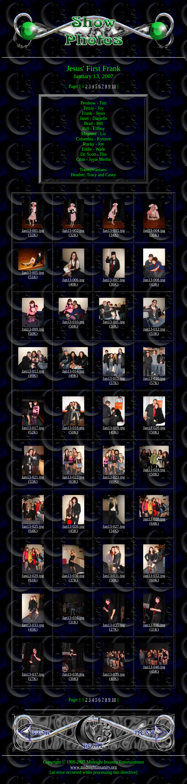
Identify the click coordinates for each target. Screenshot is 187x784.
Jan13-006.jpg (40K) (73, 280)
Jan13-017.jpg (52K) (33, 428)
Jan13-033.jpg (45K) (33, 625)
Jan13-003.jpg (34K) (114, 231)
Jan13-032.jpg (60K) (154, 576)
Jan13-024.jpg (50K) (154, 470)
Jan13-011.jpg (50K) (113, 322)
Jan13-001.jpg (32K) (33, 231)
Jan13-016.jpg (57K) (154, 379)
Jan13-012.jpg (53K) (154, 330)
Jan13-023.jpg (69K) (114, 478)
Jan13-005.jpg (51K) (32, 273)
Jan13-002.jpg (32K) (73, 231)
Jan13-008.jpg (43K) (154, 280)
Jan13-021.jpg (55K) (33, 478)
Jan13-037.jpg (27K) (33, 675)
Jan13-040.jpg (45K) (154, 667)
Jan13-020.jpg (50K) (154, 428)
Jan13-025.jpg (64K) (33, 527)
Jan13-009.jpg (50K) (33, 330)
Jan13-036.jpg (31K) (154, 625)
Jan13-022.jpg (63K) (73, 478)
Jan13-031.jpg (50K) (114, 576)
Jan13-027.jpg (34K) (114, 527)
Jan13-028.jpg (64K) (154, 520)
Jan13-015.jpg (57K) (114, 379)
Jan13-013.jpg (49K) (32, 372)
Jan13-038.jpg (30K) (73, 675)
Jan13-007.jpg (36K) (114, 280)
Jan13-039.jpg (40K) (114, 675)
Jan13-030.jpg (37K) (73, 576)
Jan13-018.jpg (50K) (73, 428)
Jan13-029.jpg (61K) (33, 576)
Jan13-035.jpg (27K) (114, 625)
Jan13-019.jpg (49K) (114, 428)
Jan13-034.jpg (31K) (73, 618)
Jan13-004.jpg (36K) (154, 231)
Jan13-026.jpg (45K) (73, 527)
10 (114, 86)
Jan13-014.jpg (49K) (73, 372)
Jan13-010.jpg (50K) (73, 322)
